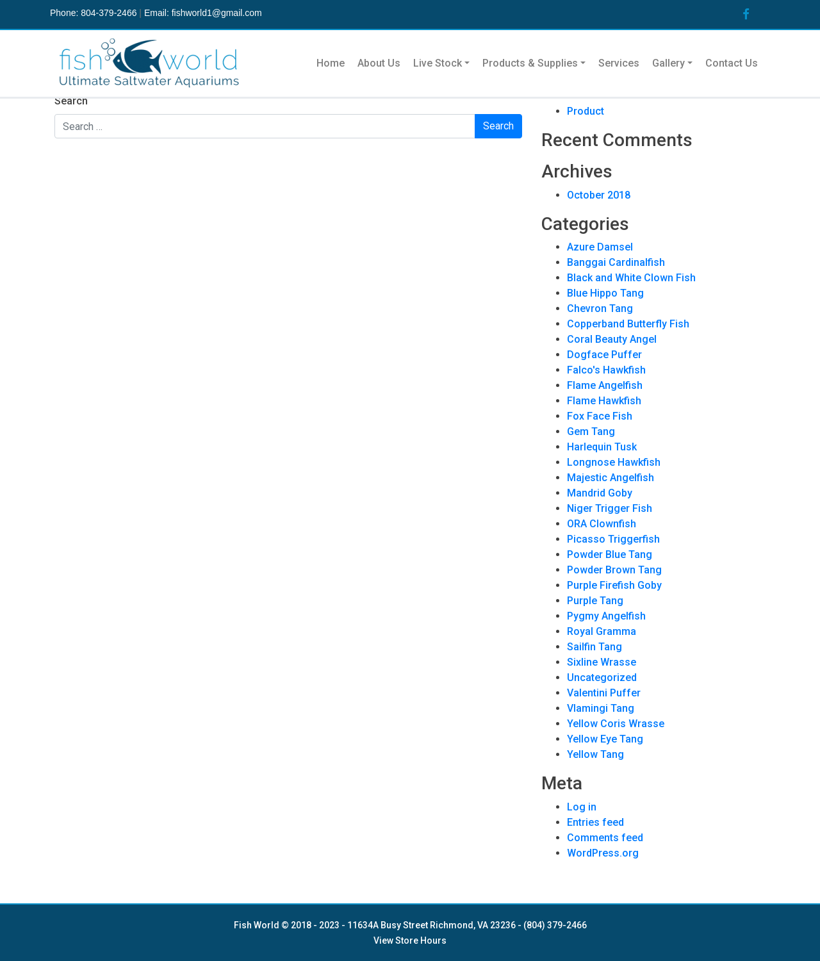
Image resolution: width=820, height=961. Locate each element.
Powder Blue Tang (609, 554)
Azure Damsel (600, 247)
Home (330, 63)
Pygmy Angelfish (606, 616)
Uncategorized (602, 677)
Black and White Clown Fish (631, 278)
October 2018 (598, 195)
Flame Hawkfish (604, 401)
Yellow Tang (595, 754)
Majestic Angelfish (610, 478)
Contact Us (731, 63)
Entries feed (595, 822)
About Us (378, 63)
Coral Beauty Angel (612, 339)
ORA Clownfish (601, 524)
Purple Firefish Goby (614, 585)
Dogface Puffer (604, 355)
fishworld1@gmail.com (217, 13)
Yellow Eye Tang (605, 739)
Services (618, 63)
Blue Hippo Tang (605, 293)
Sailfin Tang (594, 647)
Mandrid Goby (599, 493)
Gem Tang (591, 431)
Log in (581, 807)
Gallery (668, 63)
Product (585, 111)
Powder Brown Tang (614, 570)
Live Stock (437, 63)
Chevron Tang (600, 308)
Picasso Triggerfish (613, 539)
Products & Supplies (530, 63)
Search (71, 101)
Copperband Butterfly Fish (628, 324)
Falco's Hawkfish (606, 370)
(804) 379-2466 (555, 925)
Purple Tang (595, 601)
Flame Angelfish (605, 385)
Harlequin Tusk (602, 447)
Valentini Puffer (604, 693)
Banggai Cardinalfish (616, 262)
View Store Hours (410, 940)
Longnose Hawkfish (613, 462)
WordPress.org (603, 853)
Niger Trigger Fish (609, 508)
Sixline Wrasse (601, 662)
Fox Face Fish (599, 416)
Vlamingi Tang (600, 708)
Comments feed (605, 838)
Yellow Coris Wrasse (615, 724)
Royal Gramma (601, 631)
